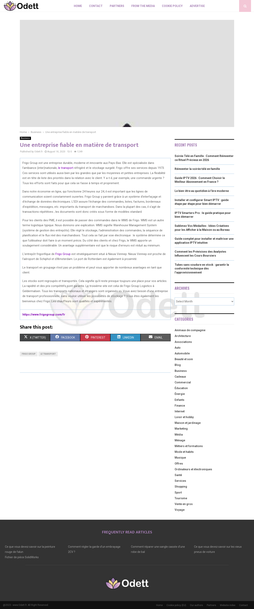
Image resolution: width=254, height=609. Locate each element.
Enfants (179, 399)
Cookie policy (172, 6)
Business (25, 138)
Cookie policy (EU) (176, 605)
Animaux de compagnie (190, 330)
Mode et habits (184, 451)
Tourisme (181, 498)
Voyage (180, 509)
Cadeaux (180, 376)
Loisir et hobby (184, 417)
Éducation (181, 388)
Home (78, 6)
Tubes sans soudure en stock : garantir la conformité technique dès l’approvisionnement (202, 268)
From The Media (143, 6)
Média (179, 434)
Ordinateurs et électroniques (193, 469)
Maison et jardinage (188, 422)
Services (180, 480)
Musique (180, 457)
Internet (180, 411)
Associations (183, 341)
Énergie (180, 393)
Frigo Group (63, 254)
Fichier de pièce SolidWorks (22, 557)
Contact (96, 6)
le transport (65, 168)
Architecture (183, 336)
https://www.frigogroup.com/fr (43, 314)
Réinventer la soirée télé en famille (197, 168)
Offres (179, 463)
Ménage (180, 440)
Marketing (181, 428)
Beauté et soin (184, 359)
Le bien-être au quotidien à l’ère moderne (202, 190)
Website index (227, 605)
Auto (178, 347)
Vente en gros (184, 504)
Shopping (181, 486)
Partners (117, 6)
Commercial (183, 382)
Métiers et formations (189, 446)
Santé (178, 475)
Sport (178, 492)
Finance (180, 405)
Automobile (182, 353)
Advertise (197, 6)
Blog (178, 365)
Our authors (196, 605)
